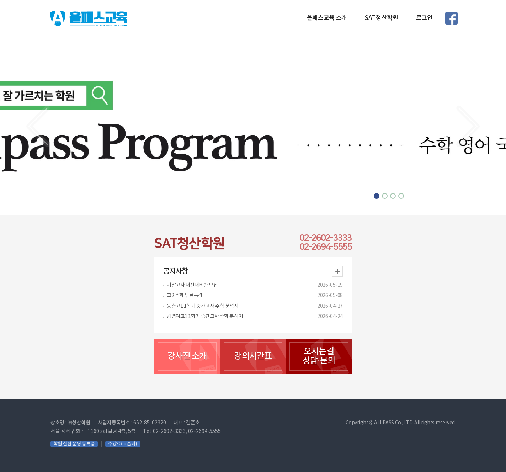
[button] (38, 126)
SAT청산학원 (381, 18)
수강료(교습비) (122, 444)
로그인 (424, 18)
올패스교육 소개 (327, 18)
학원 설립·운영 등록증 (74, 444)
